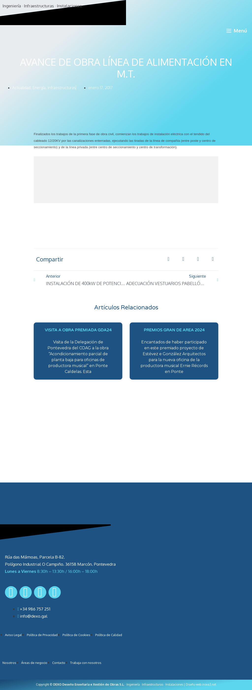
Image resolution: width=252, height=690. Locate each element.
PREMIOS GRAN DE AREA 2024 (174, 330)
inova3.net (209, 684)
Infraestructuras (61, 87)
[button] (168, 259)
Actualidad (21, 87)
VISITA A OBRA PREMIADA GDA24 (78, 330)
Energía (39, 87)
